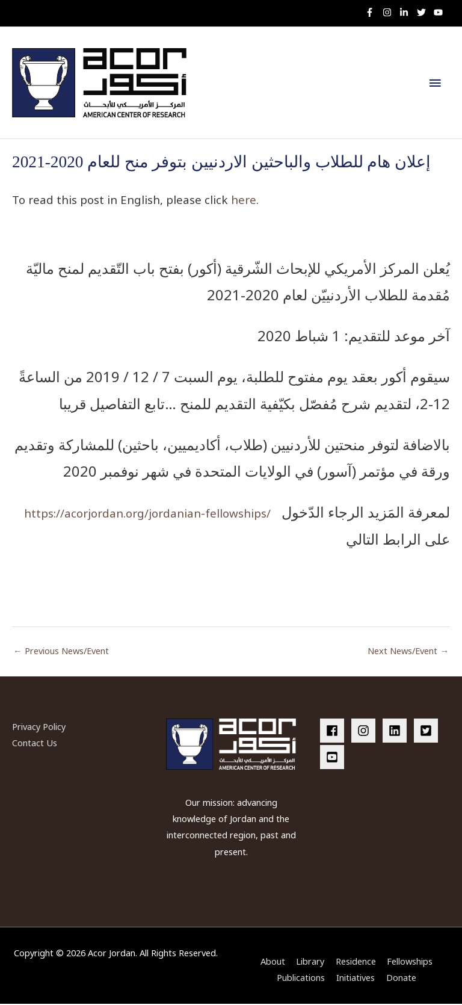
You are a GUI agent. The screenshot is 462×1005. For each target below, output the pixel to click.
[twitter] (424, 12)
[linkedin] (397, 732)
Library (310, 963)
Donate (401, 979)
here (243, 201)
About (272, 963)
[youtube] (440, 12)
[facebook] (334, 732)
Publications (301, 979)
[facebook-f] (372, 12)
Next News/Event (408, 652)
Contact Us (34, 744)
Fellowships (410, 963)
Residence (356, 963)
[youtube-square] (334, 759)
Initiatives (355, 979)
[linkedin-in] (406, 12)
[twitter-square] (428, 732)
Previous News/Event (61, 652)
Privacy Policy (39, 728)
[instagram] (390, 12)
